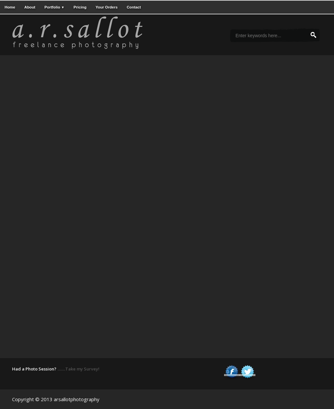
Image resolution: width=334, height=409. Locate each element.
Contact (134, 7)
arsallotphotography (76, 399)
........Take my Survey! (78, 369)
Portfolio (54, 7)
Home (10, 7)
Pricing (79, 7)
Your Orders (106, 7)
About (29, 7)
